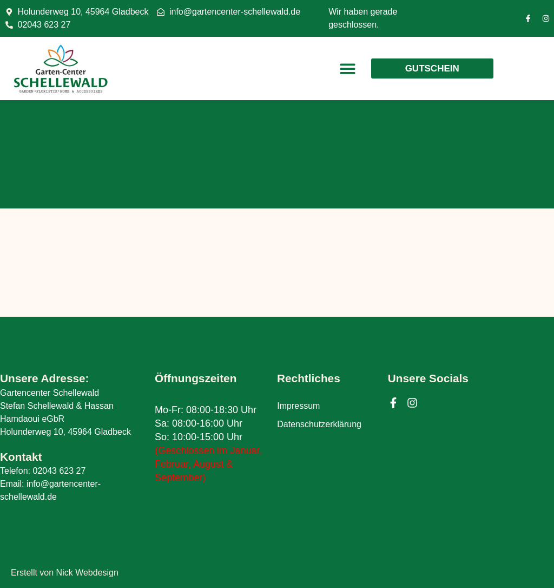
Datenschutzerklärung (319, 424)
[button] (347, 68)
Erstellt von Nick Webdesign (64, 572)
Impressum (298, 406)
